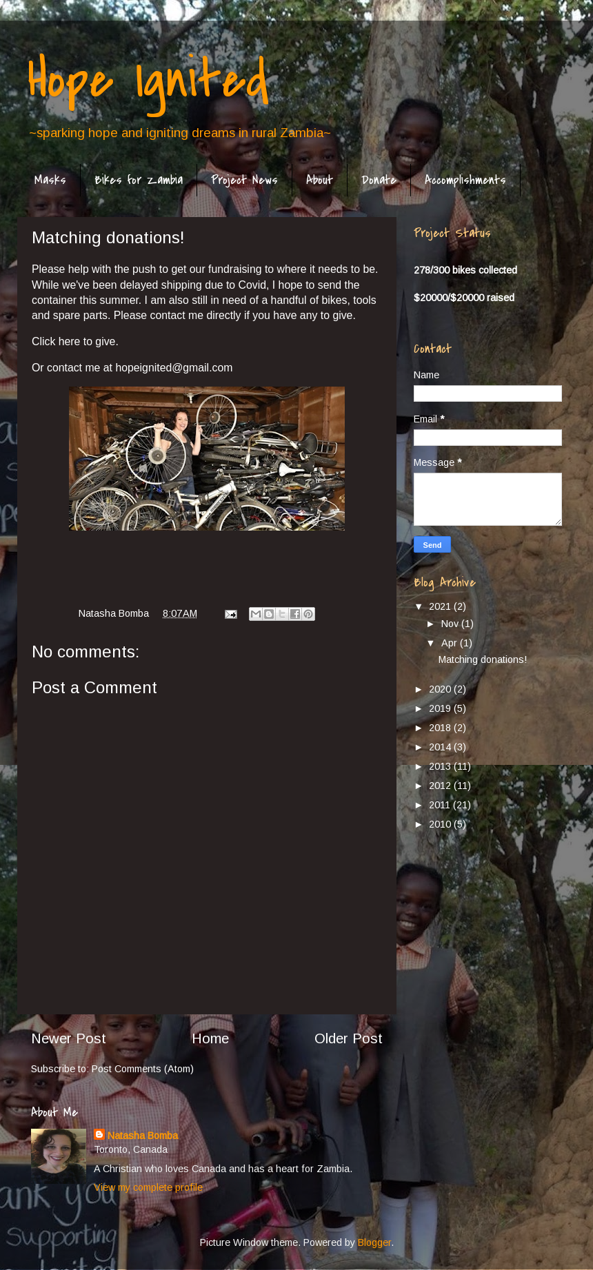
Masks (50, 180)
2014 (441, 746)
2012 (441, 785)
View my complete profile (148, 1187)
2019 (441, 708)
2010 (441, 824)
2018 (441, 727)
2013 (441, 766)
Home (210, 1038)
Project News (244, 180)
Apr (450, 642)
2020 (441, 689)
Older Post (348, 1038)
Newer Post (68, 1038)
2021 (441, 606)
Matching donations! (483, 659)
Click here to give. (76, 341)
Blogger (374, 1242)
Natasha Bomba (143, 1135)
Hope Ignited (148, 80)
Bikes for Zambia (138, 180)
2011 (441, 804)
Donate (378, 180)
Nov (451, 623)
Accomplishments (465, 180)
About (319, 180)
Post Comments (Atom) (143, 1068)
